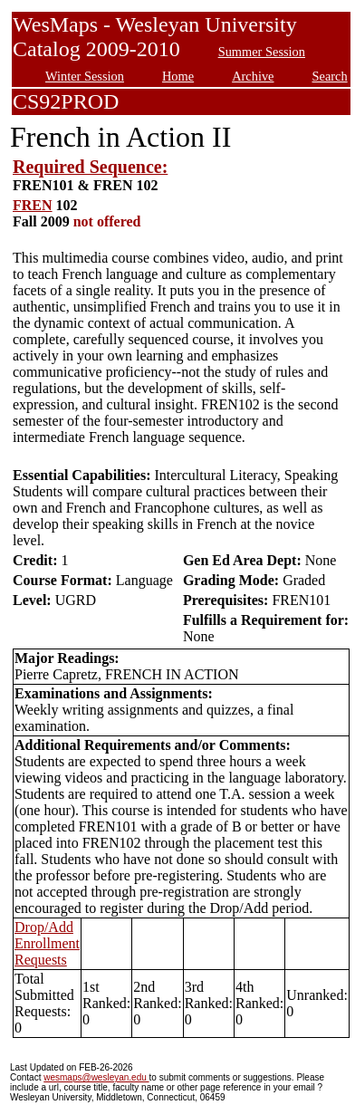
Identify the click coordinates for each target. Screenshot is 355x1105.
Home (178, 76)
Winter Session (84, 76)
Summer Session (261, 51)
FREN (33, 205)
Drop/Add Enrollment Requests (47, 943)
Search (330, 76)
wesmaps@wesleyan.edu (96, 1077)
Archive (252, 76)
